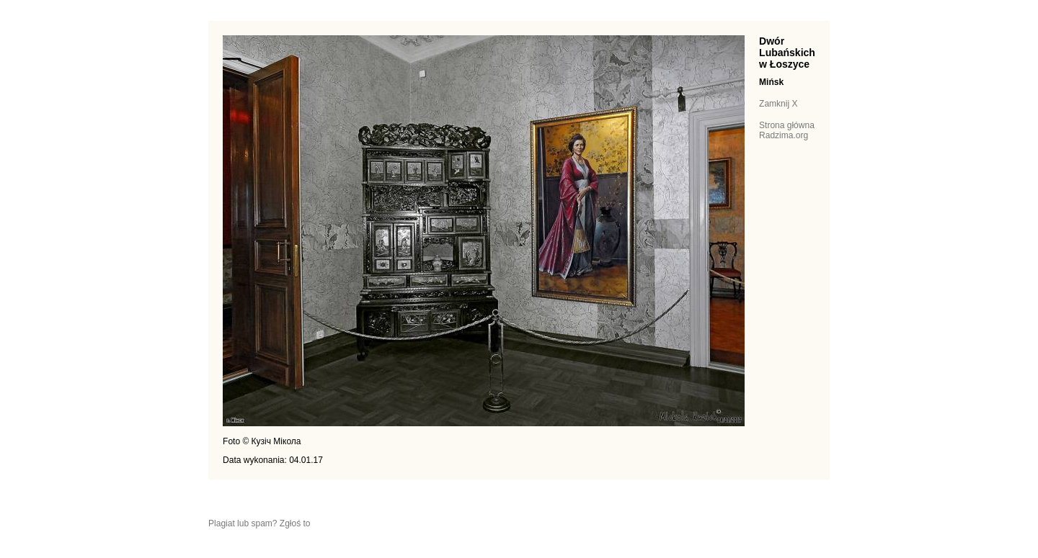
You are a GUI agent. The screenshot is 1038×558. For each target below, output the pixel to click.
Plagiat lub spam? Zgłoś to (259, 523)
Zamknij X (778, 104)
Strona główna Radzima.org (787, 130)
